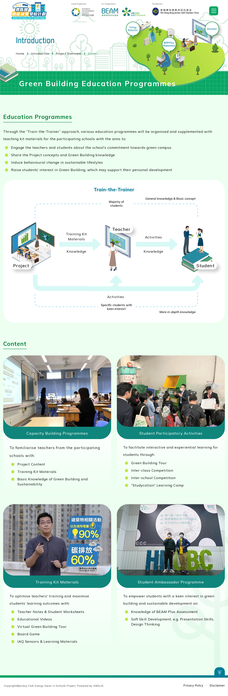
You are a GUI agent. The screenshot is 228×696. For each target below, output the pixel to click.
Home (20, 53)
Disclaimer (217, 685)
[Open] (213, 10)
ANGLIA (98, 685)
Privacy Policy (193, 685)
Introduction (40, 53)
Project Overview (68, 53)
